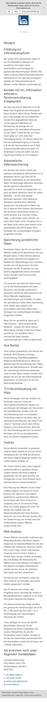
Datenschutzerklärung (30, 11)
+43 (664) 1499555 (14, 675)
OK (9, 11)
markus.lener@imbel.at (16, 681)
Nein (16, 11)
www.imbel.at (12, 684)
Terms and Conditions (33, 695)
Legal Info (19, 695)
